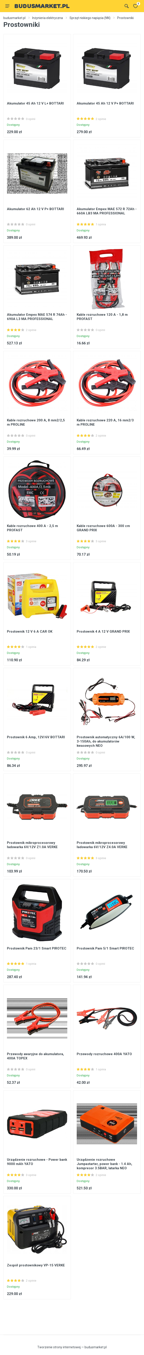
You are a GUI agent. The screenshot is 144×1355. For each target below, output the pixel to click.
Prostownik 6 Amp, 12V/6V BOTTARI (36, 737)
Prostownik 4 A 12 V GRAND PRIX (103, 631)
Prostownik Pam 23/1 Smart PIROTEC (36, 948)
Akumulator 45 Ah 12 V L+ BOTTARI (35, 103)
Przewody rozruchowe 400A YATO (104, 1054)
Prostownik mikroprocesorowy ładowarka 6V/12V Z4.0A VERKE (102, 845)
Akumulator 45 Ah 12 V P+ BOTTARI (105, 103)
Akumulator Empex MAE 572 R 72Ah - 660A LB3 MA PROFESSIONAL (107, 211)
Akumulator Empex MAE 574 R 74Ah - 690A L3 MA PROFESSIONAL (37, 317)
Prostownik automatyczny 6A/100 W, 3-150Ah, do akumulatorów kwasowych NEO (106, 741)
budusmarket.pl (14, 18)
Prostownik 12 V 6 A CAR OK (29, 631)
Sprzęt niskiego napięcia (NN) (90, 18)
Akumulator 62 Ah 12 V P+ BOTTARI (35, 209)
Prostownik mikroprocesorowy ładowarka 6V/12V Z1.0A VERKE (32, 845)
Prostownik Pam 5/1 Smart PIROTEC (105, 948)
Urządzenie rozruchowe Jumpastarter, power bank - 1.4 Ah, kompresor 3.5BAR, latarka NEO (104, 1164)
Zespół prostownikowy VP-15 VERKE (36, 1265)
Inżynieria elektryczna (47, 18)
